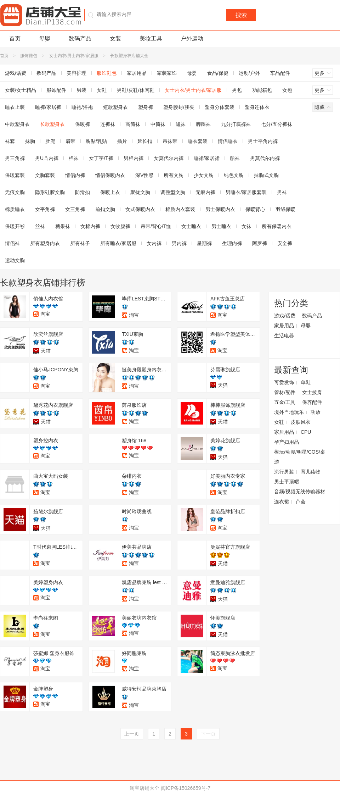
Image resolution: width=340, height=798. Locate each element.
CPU (306, 432)
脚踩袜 (203, 124)
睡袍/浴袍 (82, 107)
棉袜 (74, 158)
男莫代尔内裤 (265, 158)
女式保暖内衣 (140, 209)
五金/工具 (284, 402)
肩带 (70, 141)
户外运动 (192, 38)
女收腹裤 (120, 226)
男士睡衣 (221, 226)
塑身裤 (145, 107)
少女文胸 (204, 175)
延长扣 (144, 141)
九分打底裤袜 (236, 124)
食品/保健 (217, 73)
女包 (287, 90)
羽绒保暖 (285, 209)
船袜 (235, 158)
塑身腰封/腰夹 (178, 107)
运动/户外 (249, 73)
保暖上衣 (110, 192)
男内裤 (179, 243)
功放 (316, 412)
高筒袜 (132, 124)
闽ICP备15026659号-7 (185, 788)
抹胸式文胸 (266, 175)
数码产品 (80, 38)
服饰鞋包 (28, 55)
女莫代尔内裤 (168, 158)
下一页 (208, 734)
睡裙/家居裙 (207, 158)
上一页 (131, 734)
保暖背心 (255, 209)
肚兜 (50, 141)
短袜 (181, 124)
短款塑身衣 (115, 107)
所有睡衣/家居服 (118, 243)
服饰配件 (56, 90)
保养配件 (312, 402)
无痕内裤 (205, 192)
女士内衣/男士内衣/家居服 (73, 55)
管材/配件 (284, 392)
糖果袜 (62, 226)
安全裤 (284, 243)
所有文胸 (173, 175)
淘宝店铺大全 (144, 788)
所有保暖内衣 (276, 226)
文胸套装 (45, 175)
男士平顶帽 (286, 481)
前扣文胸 (105, 209)
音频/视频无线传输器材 (299, 491)
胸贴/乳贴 (96, 141)
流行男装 (284, 472)
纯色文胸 (234, 175)
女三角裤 (75, 209)
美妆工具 (151, 38)
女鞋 (102, 90)
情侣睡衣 (228, 141)
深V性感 (144, 175)
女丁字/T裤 (101, 158)
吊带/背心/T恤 (156, 226)
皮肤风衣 (301, 422)
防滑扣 (82, 192)
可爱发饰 (284, 382)
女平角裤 (45, 209)
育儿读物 (311, 472)
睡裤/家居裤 (48, 107)
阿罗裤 (259, 243)
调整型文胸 (172, 192)
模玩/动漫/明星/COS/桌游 (299, 457)
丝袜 (40, 226)
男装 (81, 90)
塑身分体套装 (219, 107)
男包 (237, 90)
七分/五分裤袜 (276, 124)
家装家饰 (167, 73)
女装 (115, 38)
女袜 (246, 226)
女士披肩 (312, 392)
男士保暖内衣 (220, 209)
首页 (15, 38)
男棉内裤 (133, 158)
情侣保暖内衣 (110, 175)
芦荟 (301, 501)
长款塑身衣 (52, 124)
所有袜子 (80, 243)
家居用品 (137, 73)
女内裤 (154, 243)
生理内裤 (232, 243)
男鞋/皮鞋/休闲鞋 (135, 90)
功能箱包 (262, 90)
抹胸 (30, 141)
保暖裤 (82, 124)
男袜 (282, 192)
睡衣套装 (198, 141)
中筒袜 (158, 124)
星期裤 (204, 243)
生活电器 (284, 335)
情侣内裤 (75, 175)
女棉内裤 (90, 226)
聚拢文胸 (140, 192)
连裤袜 (107, 124)
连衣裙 (281, 501)
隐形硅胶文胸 (50, 192)
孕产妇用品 (286, 442)
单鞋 (306, 382)
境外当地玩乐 (289, 412)
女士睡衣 (191, 226)
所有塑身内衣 (45, 243)
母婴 (44, 38)
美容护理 (76, 73)
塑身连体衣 (257, 107)
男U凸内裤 (46, 158)
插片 (122, 141)
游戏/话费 (284, 315)
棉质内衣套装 (180, 209)
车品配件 (280, 73)
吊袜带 (170, 141)
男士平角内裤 (263, 141)
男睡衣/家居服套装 (246, 192)
